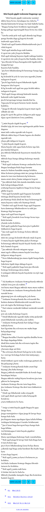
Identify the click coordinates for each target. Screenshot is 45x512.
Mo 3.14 (27, 503)
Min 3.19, (16, 503)
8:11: (9, 496)
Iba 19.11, (23, 496)
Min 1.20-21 (16, 490)
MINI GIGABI (15, 2)
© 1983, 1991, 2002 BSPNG (22, 509)
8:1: (9, 490)
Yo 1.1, (22, 503)
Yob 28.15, (16, 496)
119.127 (30, 496)
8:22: (9, 503)
